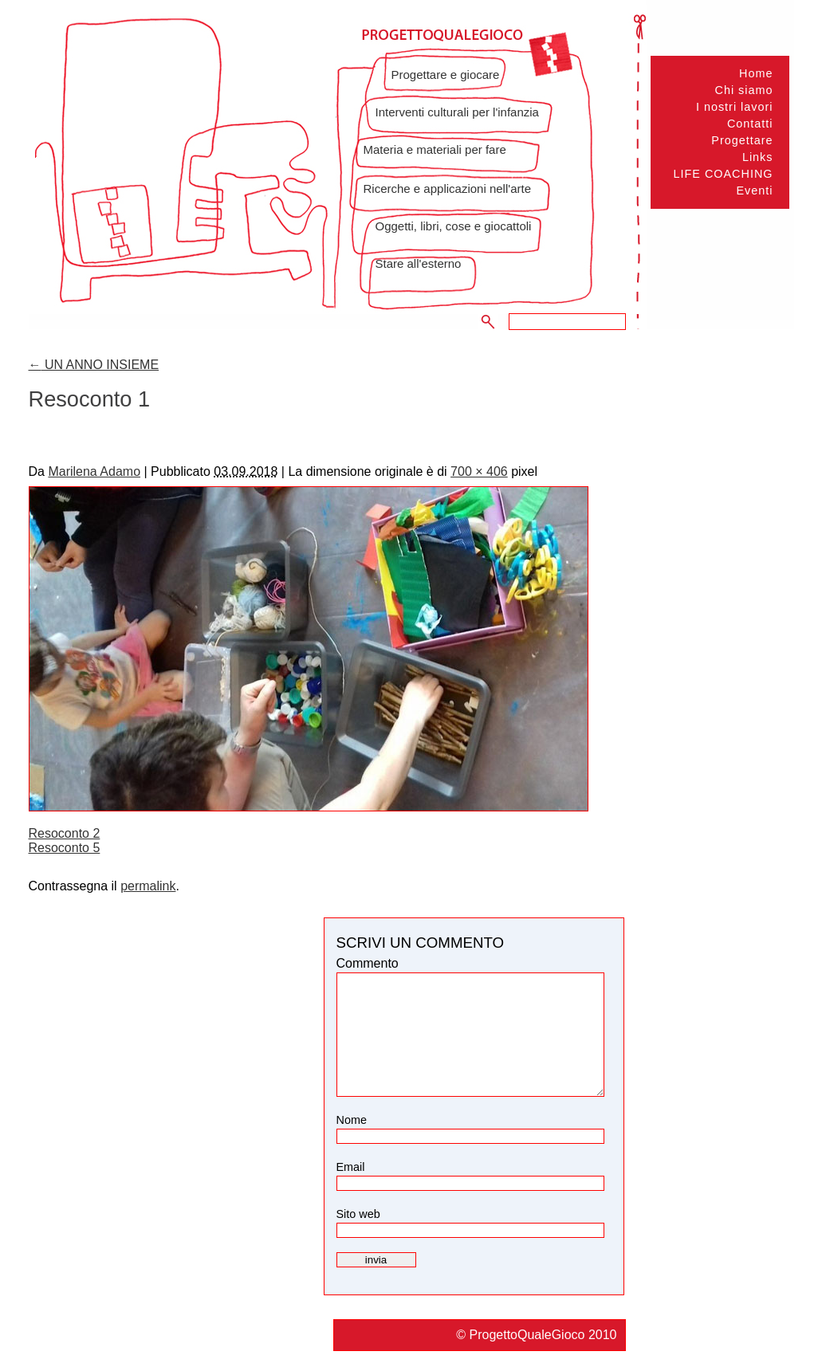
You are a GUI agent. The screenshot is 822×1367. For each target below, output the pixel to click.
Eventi (755, 190)
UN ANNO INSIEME (94, 364)
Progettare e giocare (445, 74)
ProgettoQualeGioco (528, 1334)
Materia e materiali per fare (435, 149)
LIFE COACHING (723, 173)
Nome (351, 1120)
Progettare (742, 140)
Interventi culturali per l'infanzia (457, 112)
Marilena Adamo (94, 471)
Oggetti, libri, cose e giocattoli (454, 226)
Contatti (750, 123)
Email (350, 1167)
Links (757, 157)
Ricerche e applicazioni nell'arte (447, 188)
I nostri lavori (734, 106)
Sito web (358, 1214)
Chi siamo (744, 90)
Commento (367, 963)
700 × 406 (479, 471)
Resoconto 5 (64, 847)
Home (756, 73)
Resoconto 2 (64, 833)
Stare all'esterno (419, 263)
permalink (147, 886)
